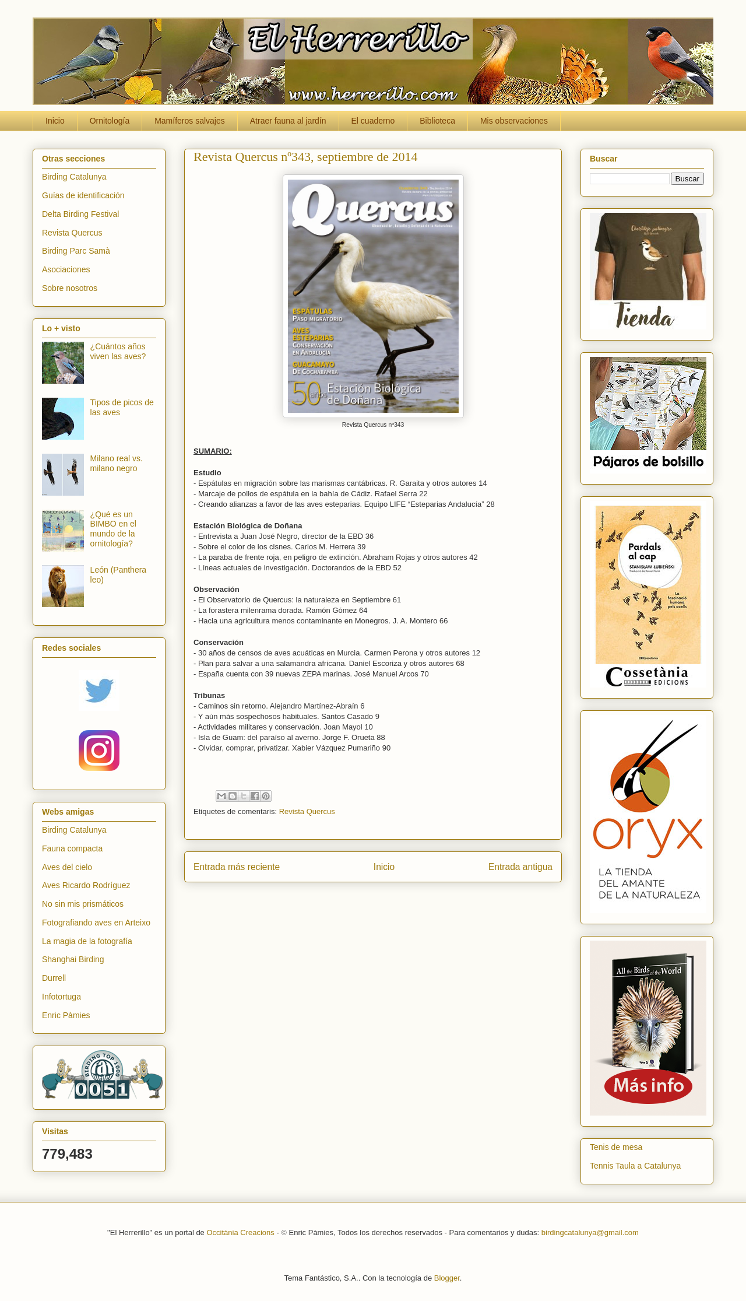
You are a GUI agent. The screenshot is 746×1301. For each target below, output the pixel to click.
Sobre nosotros (69, 288)
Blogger (447, 1278)
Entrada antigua (520, 867)
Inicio (55, 120)
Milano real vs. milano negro (116, 463)
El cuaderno (373, 120)
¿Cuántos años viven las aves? (118, 351)
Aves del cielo (67, 867)
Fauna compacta (72, 848)
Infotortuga (61, 996)
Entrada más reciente (236, 867)
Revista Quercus (307, 811)
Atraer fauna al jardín (288, 120)
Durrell (54, 978)
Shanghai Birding (73, 959)
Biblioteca (437, 120)
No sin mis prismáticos (83, 904)
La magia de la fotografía (87, 941)
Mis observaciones (514, 120)
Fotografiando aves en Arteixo (96, 922)
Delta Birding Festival (80, 214)
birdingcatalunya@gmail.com (590, 1232)
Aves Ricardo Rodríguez (86, 885)
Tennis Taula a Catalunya (635, 1165)
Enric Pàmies (66, 1015)
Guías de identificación (83, 195)
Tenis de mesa (616, 1147)
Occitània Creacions (240, 1232)
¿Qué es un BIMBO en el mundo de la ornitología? (113, 529)
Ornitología (109, 120)
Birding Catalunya (74, 176)
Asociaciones (66, 269)
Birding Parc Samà (76, 250)
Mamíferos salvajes (189, 120)
